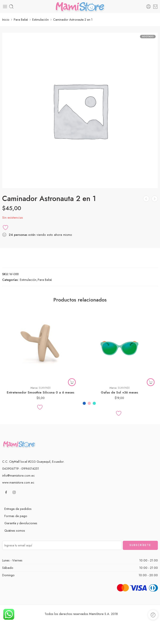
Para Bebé (21, 19)
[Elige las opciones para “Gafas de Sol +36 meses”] (151, 382)
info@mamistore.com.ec (18, 475)
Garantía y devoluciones (20, 523)
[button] (72, 382)
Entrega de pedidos (18, 508)
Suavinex (45, 388)
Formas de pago (15, 516)
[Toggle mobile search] (11, 6)
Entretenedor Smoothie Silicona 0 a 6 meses (40, 392)
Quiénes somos (14, 530)
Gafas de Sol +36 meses (119, 392)
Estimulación (40, 19)
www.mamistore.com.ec (18, 482)
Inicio (5, 19)
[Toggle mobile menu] (5, 6)
